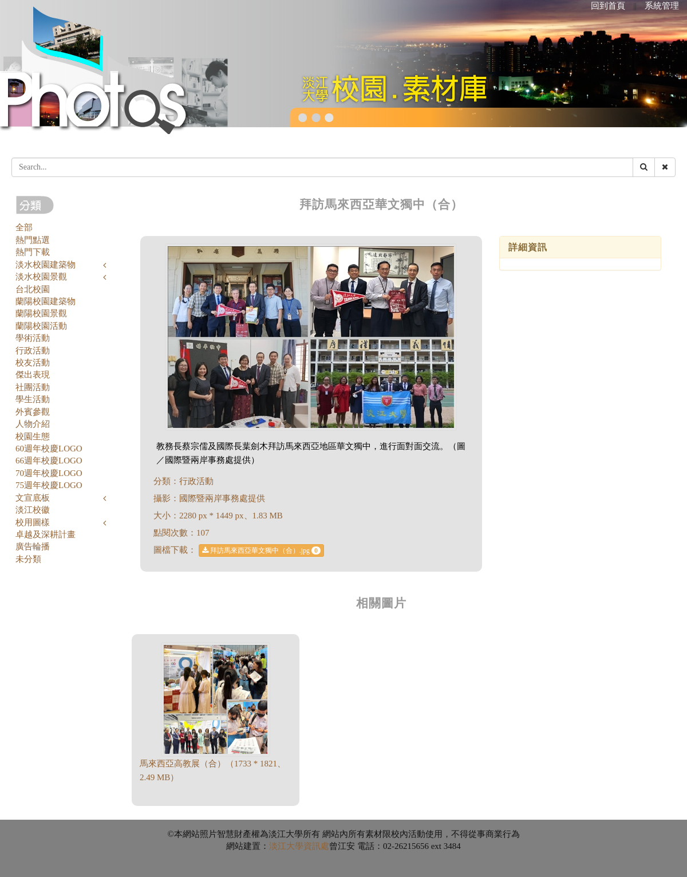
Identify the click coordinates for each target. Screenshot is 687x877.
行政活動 (32, 350)
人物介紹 (32, 423)
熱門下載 (32, 252)
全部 (24, 227)
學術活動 (32, 338)
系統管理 (662, 5)
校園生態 (32, 436)
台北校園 (32, 289)
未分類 (28, 559)
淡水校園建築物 (45, 264)
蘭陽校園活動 (41, 326)
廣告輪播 (32, 546)
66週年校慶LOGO (48, 460)
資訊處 (316, 846)
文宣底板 (32, 497)
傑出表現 (32, 374)
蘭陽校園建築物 (45, 301)
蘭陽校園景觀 (41, 313)
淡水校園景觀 (41, 276)
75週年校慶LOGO (48, 485)
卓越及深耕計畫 (45, 534)
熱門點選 (32, 240)
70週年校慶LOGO (48, 473)
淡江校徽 (32, 509)
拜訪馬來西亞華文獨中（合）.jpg (261, 550)
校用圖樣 (32, 522)
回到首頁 (608, 5)
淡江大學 (286, 846)
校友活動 (32, 362)
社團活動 (32, 387)
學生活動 (32, 399)
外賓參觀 (32, 411)
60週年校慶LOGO (48, 448)
